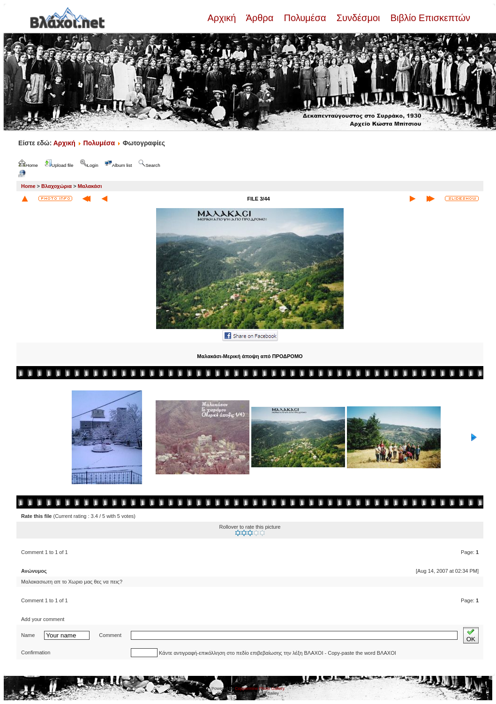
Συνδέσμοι (358, 18)
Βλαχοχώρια (56, 186)
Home (28, 186)
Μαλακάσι (90, 186)
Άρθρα (260, 18)
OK (470, 635)
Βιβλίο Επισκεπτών (429, 18)
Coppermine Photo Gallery (260, 688)
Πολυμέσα (305, 18)
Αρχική (222, 18)
